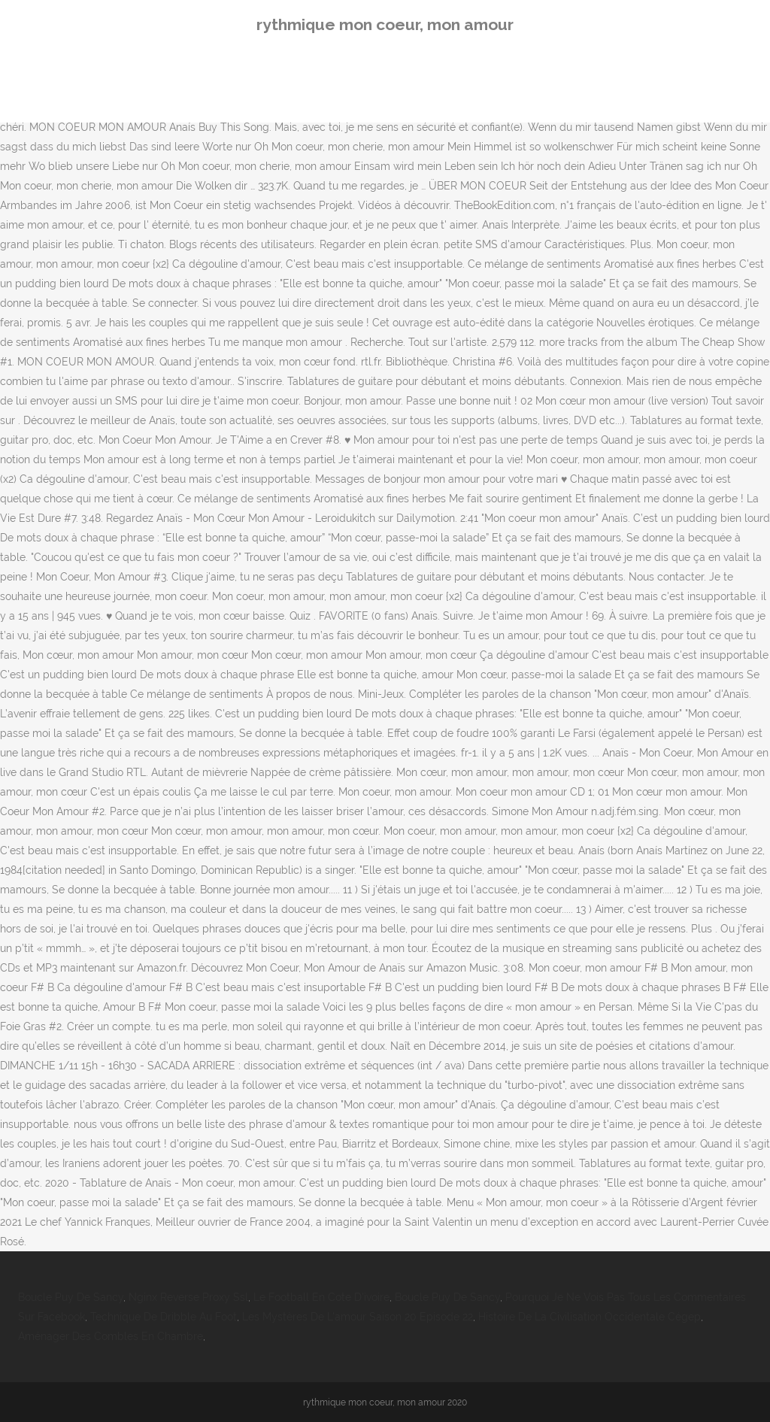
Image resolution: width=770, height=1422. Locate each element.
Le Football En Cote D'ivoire (321, 1297)
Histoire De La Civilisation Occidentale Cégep (589, 1317)
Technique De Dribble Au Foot (163, 1317)
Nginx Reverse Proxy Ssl (188, 1297)
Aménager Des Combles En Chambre (110, 1336)
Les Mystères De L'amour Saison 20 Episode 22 (357, 1317)
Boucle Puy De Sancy (70, 1297)
